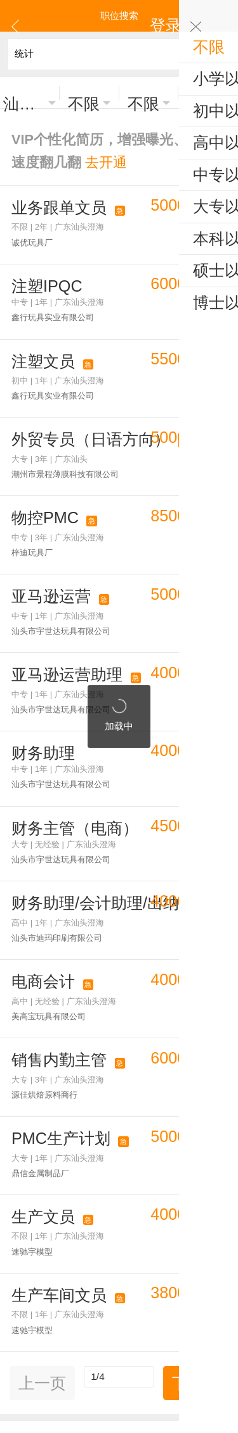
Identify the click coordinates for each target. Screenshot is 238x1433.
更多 (119, 1278)
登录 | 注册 (208, 15)
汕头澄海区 (24, 93)
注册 (147, 1322)
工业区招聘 (208, 1153)
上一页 (42, 1105)
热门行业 (89, 1153)
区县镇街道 (149, 1153)
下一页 (196, 1105)
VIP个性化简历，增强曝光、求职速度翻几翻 (101, 122)
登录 (120, 1322)
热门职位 (30, 1153)
